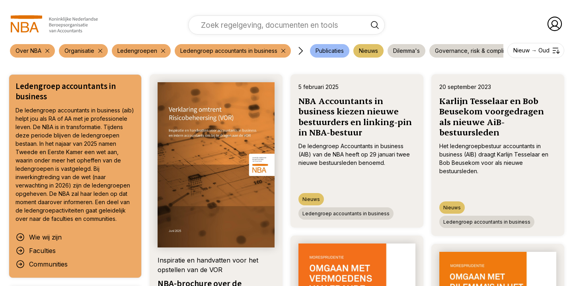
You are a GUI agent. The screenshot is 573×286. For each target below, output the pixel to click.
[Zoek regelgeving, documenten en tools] (375, 25)
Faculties (36, 250)
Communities (42, 264)
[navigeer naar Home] (54, 24)
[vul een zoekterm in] (280, 25)
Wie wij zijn (39, 237)
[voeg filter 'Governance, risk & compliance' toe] (475, 51)
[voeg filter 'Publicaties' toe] (329, 51)
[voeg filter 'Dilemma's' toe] (406, 51)
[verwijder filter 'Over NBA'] (32, 51)
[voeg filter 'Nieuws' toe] (368, 51)
